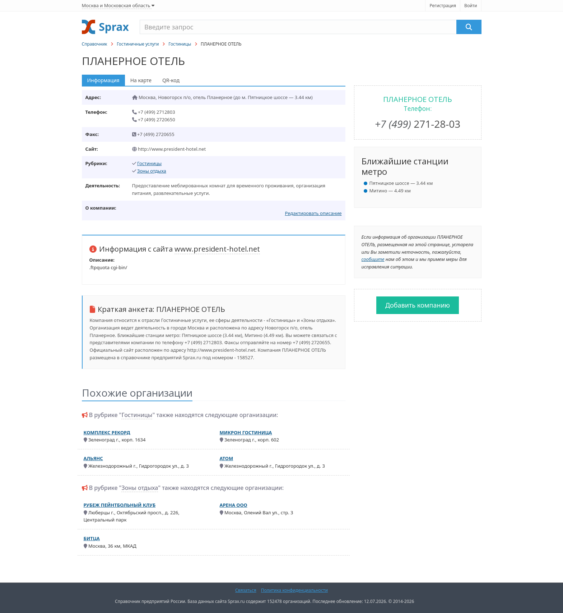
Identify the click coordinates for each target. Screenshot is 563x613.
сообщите (373, 259)
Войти (470, 6)
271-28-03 (418, 124)
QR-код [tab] (171, 80)
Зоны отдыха (151, 171)
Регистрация (442, 6)
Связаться (245, 590)
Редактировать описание (313, 213)
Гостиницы (179, 44)
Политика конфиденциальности (294, 590)
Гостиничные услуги (138, 44)
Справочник (94, 44)
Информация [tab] (103, 80)
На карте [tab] (141, 80)
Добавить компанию (417, 305)
